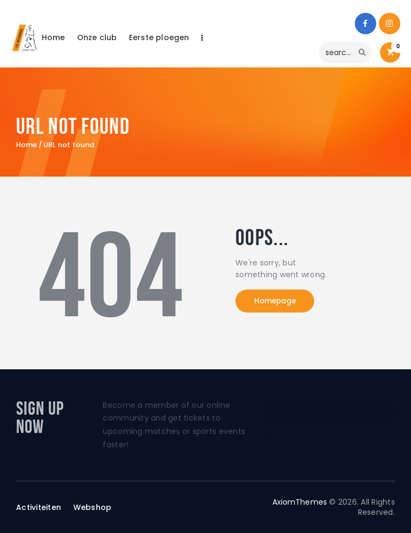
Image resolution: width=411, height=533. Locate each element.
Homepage (280, 301)
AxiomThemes (299, 502)
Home (26, 145)
